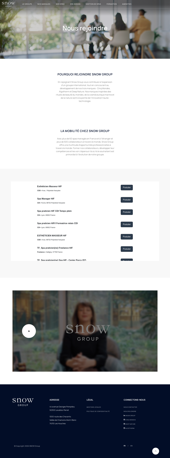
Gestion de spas (93, 4)
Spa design (75, 4)
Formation (112, 4)
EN (131, 446)
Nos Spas (60, 4)
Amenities (126, 4)
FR (125, 446)
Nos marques (43, 4)
